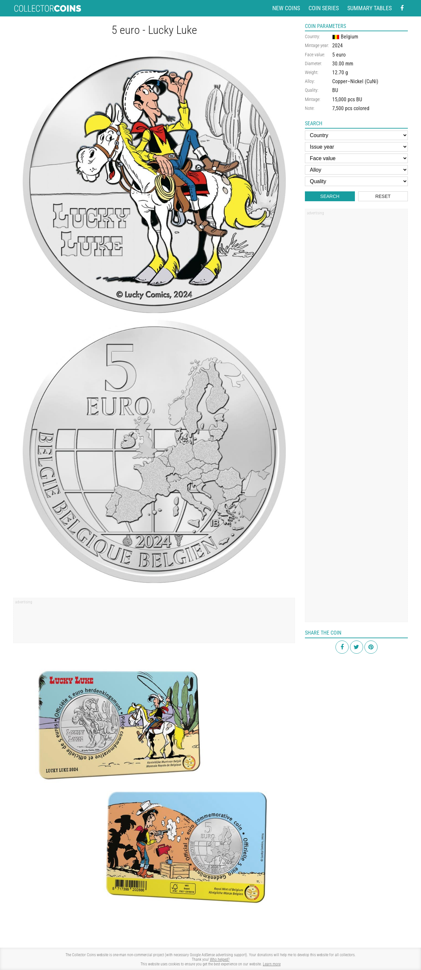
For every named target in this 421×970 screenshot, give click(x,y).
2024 (337, 45)
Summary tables (369, 8)
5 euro (339, 55)
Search (329, 196)
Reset (383, 196)
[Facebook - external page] (402, 8)
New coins (286, 8)
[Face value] (356, 158)
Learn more (272, 964)
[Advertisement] (154, 623)
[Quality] (356, 181)
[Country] (356, 135)
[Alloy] (356, 170)
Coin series (324, 8)
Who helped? (220, 959)
